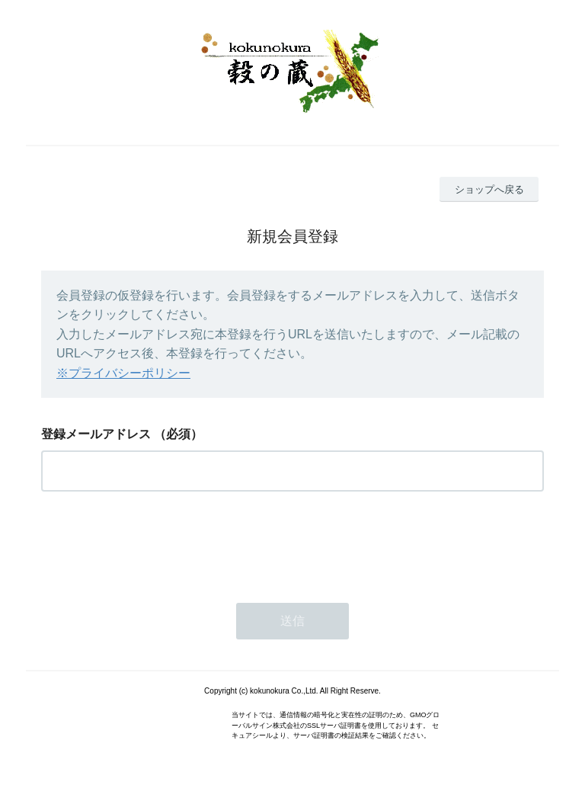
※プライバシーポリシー (123, 373)
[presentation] (157, 542)
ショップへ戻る (489, 189)
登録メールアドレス (96, 434)
